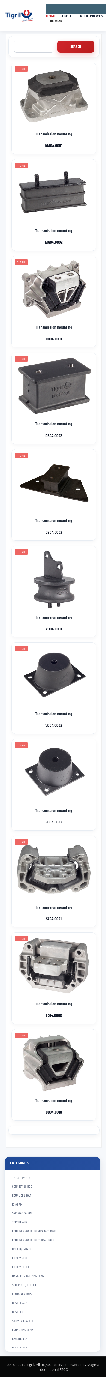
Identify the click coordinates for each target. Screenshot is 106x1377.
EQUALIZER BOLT (22, 1195)
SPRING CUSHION (22, 1213)
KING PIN (17, 1204)
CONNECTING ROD (22, 1186)
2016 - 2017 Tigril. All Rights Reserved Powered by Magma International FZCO (53, 1367)
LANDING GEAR (20, 1338)
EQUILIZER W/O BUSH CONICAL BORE (33, 1240)
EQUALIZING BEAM (22, 1329)
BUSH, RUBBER (20, 1347)
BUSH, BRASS (20, 1303)
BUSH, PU (17, 1312)
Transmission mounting (53, 134)
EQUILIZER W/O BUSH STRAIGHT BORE (34, 1231)
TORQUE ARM (19, 1222)
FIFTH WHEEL (19, 1258)
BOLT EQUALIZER (21, 1249)
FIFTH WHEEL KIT (22, 1267)
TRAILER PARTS (20, 1177)
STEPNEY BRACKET (22, 1321)
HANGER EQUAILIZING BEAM (28, 1276)
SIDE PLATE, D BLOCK (24, 1285)
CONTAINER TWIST (22, 1294)
